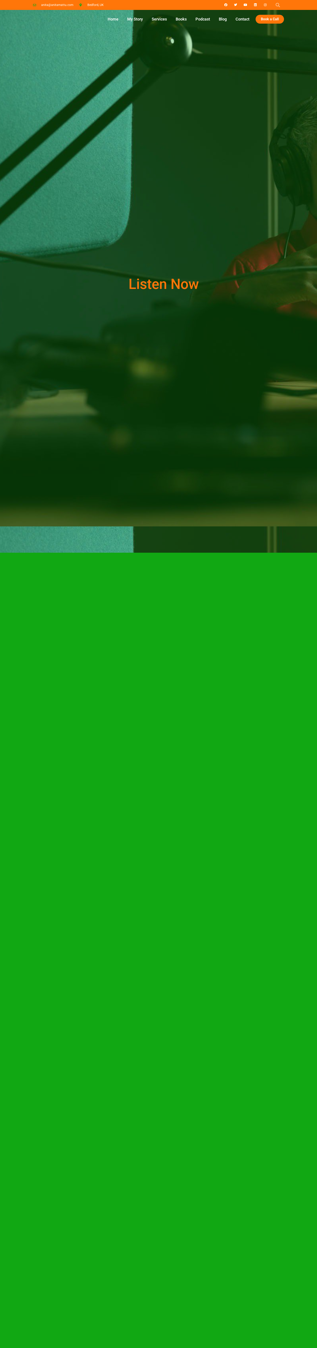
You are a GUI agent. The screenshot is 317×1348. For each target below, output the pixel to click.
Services (159, 19)
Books (181, 19)
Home (113, 19)
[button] (277, 5)
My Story (135, 19)
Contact (242, 19)
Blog (223, 19)
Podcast (202, 19)
